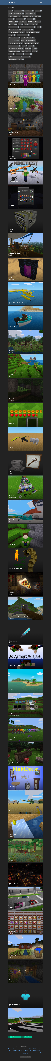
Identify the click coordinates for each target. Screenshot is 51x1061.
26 (28, 1036)
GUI (21, 24)
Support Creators (28, 1052)
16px (11, 10)
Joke (39, 27)
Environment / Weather (34, 21)
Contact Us (17, 1048)
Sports (34, 51)
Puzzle (24, 45)
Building (39, 10)
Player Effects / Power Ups (15, 43)
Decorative (31, 19)
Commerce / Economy (14, 16)
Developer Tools (13, 21)
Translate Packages (37, 1052)
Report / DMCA (28, 1050)
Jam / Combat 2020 (14, 27)
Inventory (34, 24)
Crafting (38, 16)
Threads (15, 1052)
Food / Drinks (13, 24)
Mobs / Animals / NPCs (24, 35)
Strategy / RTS (20, 54)
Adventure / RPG (19, 10)
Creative (12, 19)
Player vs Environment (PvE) (31, 43)
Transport (27, 56)
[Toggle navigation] (41, 2)
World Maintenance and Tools (16, 59)
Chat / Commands (30, 13)
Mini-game (12, 35)
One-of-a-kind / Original (28, 37)
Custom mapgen (21, 19)
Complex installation (27, 16)
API (10, 1050)
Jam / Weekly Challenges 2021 (28, 27)
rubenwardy (32, 1046)
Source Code (25, 1053)
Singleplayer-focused (14, 51)
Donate (41, 1048)
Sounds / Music (26, 51)
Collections (20, 1052)
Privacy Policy (21, 1050)
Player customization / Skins (28, 40)
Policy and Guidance (33, 1048)
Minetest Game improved (32, 32)
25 (25, 1036)
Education (23, 21)
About (12, 1048)
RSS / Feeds (14, 1050)
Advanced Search (37, 1050)
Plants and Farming (14, 40)
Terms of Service (24, 1048)
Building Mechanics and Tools (16, 13)
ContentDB (11, 2)
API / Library (30, 10)
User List (11, 1052)
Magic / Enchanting (28, 29)
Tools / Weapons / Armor (15, 56)
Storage (11, 54)
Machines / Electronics (15, 29)
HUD (27, 24)
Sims (35, 48)
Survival (29, 54)
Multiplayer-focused (14, 37)
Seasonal (31, 45)
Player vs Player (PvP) (14, 45)
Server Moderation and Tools (16, 48)
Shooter (28, 48)
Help (9, 1048)
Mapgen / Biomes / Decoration (16, 32)
